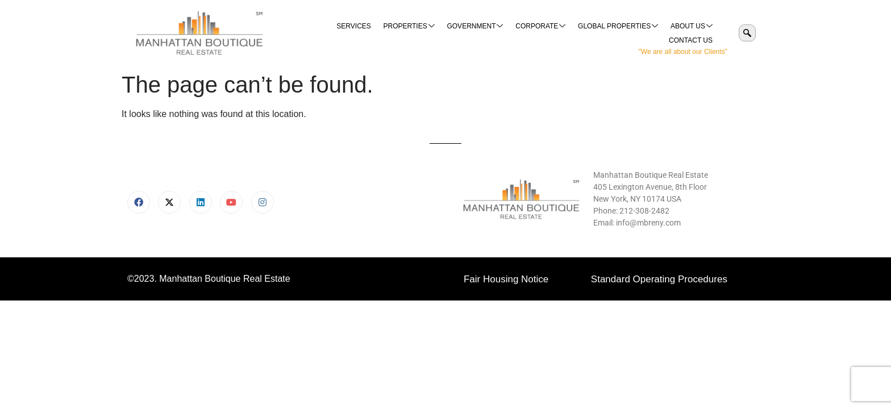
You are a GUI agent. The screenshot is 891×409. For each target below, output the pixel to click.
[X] (169, 202)
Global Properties (564, 33)
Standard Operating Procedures (659, 279)
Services (304, 33)
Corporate (488, 33)
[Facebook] (138, 202)
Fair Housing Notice (506, 279)
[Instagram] (262, 202)
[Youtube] (231, 202)
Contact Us (691, 33)
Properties (358, 33)
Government (423, 33)
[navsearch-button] (747, 32)
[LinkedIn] (200, 202)
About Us (637, 33)
